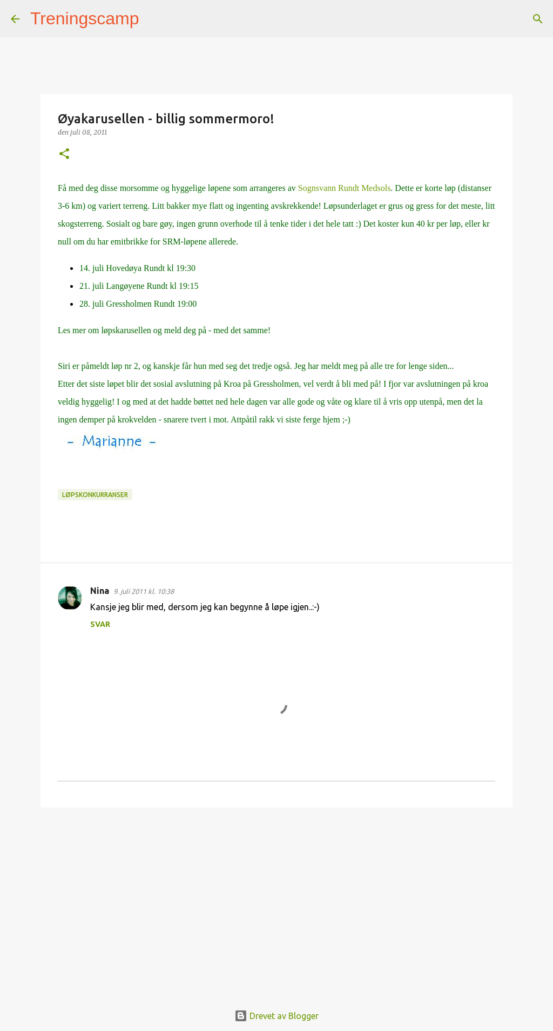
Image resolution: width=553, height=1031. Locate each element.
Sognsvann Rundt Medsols (344, 188)
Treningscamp (84, 18)
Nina (99, 591)
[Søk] (154, 19)
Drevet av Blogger (276, 1016)
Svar (100, 624)
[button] (64, 154)
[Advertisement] (276, 899)
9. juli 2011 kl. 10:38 (143, 591)
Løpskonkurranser (95, 494)
